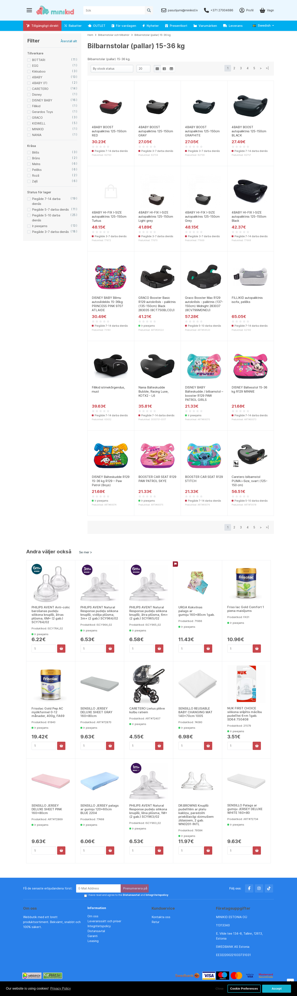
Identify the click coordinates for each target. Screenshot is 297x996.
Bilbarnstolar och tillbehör (114, 34)
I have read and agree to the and (128, 894)
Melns (36, 164)
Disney (37, 94)
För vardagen (124, 26)
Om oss (92, 916)
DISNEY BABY (42, 100)
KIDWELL (39, 123)
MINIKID (38, 129)
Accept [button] (277, 988)
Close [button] (220, 988)
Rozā (35, 175)
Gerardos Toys (42, 112)
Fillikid (36, 106)
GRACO (37, 118)
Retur (155, 922)
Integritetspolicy (99, 926)
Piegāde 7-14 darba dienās (46, 201)
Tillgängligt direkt (42, 26)
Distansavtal (96, 931)
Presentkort (176, 26)
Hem (90, 34)
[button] (263, 25)
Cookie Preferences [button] (244, 988)
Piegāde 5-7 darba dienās (50, 209)
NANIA (36, 135)
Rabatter (73, 26)
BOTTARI (38, 60)
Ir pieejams (39, 226)
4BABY (37, 77)
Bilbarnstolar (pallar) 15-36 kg (152, 34)
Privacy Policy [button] (60, 988)
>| (267, 68)
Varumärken (205, 26)
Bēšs (35, 152)
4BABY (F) (39, 83)
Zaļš (35, 181)
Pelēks (37, 170)
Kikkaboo (39, 71)
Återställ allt (68, 41)
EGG (35, 66)
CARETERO (40, 89)
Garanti (92, 936)
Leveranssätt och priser (104, 921)
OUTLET (96, 26)
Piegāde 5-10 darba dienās (46, 217)
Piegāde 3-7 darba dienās (50, 232)
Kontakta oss (161, 917)
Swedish (262, 25)
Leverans (233, 26)
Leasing (93, 941)
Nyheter (150, 26)
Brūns (36, 158)
